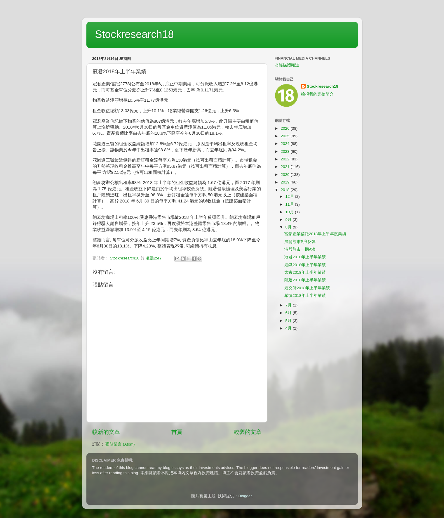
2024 (285, 143)
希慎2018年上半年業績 (305, 295)
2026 (285, 128)
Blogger (245, 496)
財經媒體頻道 (287, 65)
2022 (285, 159)
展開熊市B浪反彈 (300, 242)
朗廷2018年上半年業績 (305, 280)
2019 (285, 182)
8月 (289, 227)
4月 (289, 328)
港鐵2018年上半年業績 (305, 265)
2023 (285, 151)
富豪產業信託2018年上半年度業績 (315, 234)
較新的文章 (106, 432)
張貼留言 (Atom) (120, 444)
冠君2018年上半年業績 (305, 257)
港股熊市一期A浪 (300, 249)
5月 (289, 320)
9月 (289, 219)
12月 (290, 196)
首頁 (176, 432)
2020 (285, 174)
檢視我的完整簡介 (317, 94)
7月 (289, 305)
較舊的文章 (248, 432)
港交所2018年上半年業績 (307, 288)
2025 (285, 136)
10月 (290, 212)
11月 (290, 204)
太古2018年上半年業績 (305, 272)
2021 (285, 166)
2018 (285, 190)
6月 (289, 313)
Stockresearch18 (134, 34)
